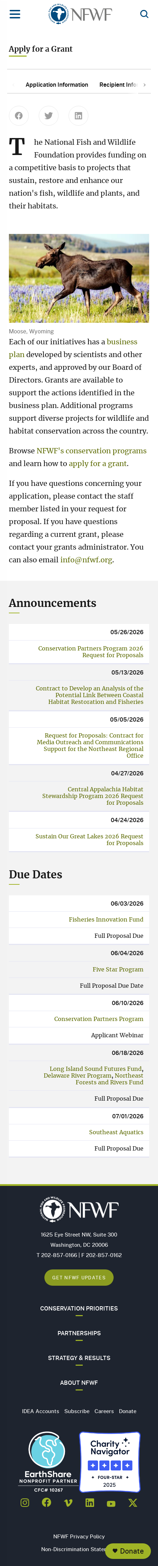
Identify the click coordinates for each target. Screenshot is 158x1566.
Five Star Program (118, 970)
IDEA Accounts (40, 1411)
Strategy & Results (79, 1358)
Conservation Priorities (79, 1308)
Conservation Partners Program (98, 1019)
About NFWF (79, 1382)
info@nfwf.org (86, 560)
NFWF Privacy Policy (79, 1536)
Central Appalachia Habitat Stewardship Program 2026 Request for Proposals (92, 796)
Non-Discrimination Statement (79, 1549)
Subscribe (76, 1411)
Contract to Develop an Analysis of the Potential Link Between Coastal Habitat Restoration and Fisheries (89, 695)
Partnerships (79, 1333)
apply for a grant (98, 463)
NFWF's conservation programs (92, 451)
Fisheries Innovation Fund (106, 920)
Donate (132, 1551)
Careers (104, 1411)
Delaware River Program (77, 1076)
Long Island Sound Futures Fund (96, 1069)
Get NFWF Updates (79, 1277)
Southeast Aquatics (116, 1132)
